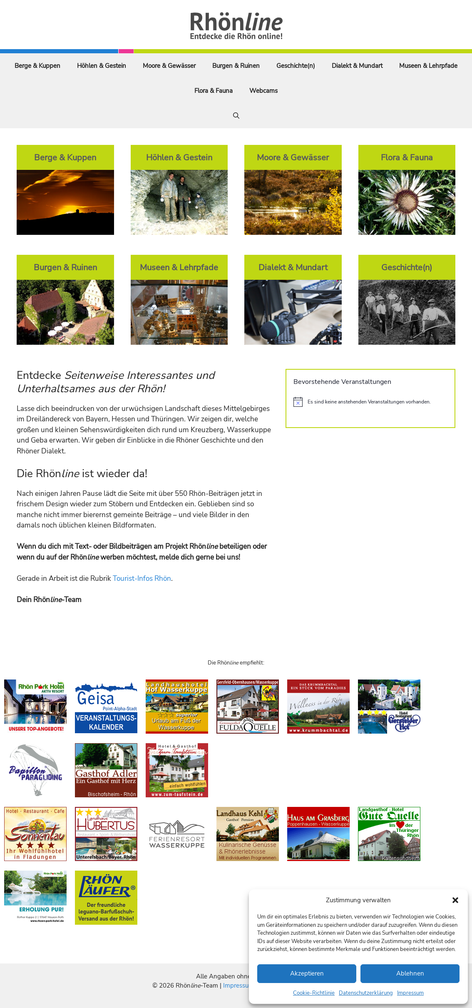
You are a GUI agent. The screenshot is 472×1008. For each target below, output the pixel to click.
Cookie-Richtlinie (314, 993)
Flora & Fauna (213, 91)
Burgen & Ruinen (236, 66)
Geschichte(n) (295, 66)
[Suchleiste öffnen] (236, 115)
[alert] (370, 402)
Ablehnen (410, 973)
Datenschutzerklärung (366, 993)
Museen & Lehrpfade (428, 66)
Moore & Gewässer (169, 66)
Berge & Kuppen (37, 66)
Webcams (263, 91)
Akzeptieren (307, 973)
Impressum (410, 993)
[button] (455, 900)
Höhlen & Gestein (101, 66)
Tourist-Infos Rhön (142, 578)
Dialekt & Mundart (357, 66)
